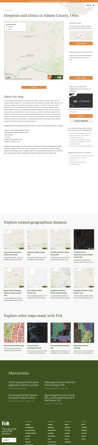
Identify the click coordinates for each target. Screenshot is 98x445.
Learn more (66, 1)
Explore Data (8, 10)
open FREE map (81, 43)
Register (81, 116)
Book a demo (81, 78)
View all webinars (81, 121)
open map (34, 87)
